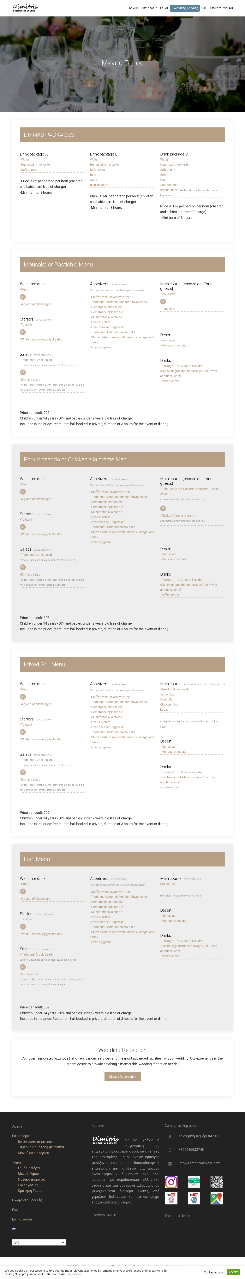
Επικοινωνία (22, 1219)
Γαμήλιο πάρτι (29, 1168)
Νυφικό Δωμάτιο (31, 1179)
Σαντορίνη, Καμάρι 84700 (198, 1136)
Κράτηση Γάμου (30, 1191)
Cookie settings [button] (214, 1272)
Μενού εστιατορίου (33, 1153)
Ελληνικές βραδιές (27, 1200)
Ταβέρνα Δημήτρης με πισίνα (41, 1147)
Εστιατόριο (21, 1136)
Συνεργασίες (28, 1185)
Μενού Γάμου (28, 1174)
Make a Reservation (122, 1077)
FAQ (15, 1210)
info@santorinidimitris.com (199, 1163)
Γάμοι (16, 1162)
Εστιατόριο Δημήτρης (35, 1141)
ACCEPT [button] (233, 1272)
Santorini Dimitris (34, 8)
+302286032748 (191, 1149)
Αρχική (17, 1126)
